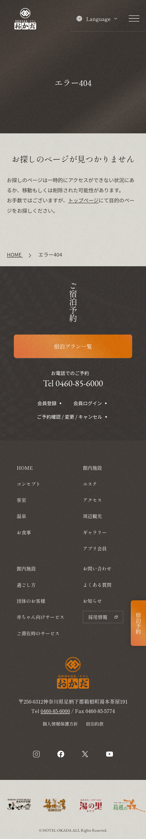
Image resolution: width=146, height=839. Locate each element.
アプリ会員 (95, 548)
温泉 (21, 516)
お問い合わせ (97, 568)
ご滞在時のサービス (38, 633)
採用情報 (103, 616)
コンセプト (28, 483)
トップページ (83, 200)
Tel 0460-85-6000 (73, 383)
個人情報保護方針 (60, 724)
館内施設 (26, 568)
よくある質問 (97, 584)
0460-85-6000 (55, 710)
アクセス (92, 499)
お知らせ (92, 600)
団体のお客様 (31, 600)
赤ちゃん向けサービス (40, 616)
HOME (25, 467)
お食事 (24, 532)
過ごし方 (26, 584)
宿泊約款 (95, 724)
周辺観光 (92, 516)
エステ (90, 483)
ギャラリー (95, 532)
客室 (21, 499)
